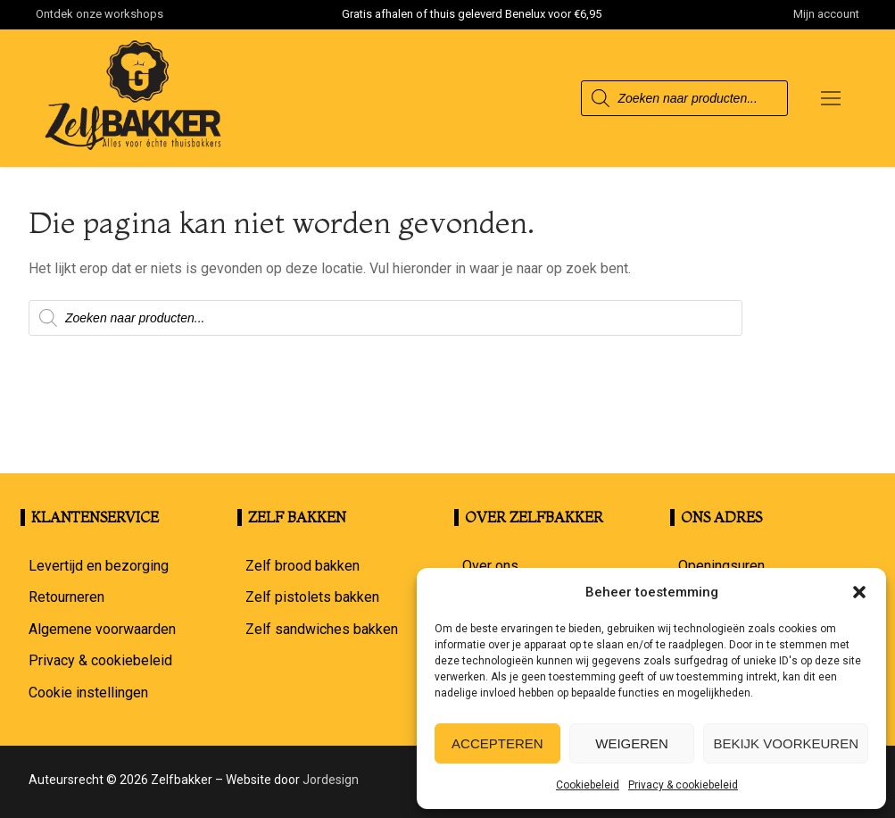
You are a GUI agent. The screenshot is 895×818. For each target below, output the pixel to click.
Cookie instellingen (88, 692)
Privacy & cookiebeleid (683, 785)
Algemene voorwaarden (102, 629)
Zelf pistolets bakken (312, 596)
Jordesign (330, 779)
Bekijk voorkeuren (785, 743)
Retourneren (66, 596)
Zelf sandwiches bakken (321, 629)
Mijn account (826, 14)
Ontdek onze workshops (99, 14)
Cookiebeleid (587, 785)
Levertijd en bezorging (99, 565)
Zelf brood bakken (302, 565)
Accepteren (497, 743)
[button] (859, 592)
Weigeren (631, 743)
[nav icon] (830, 98)
